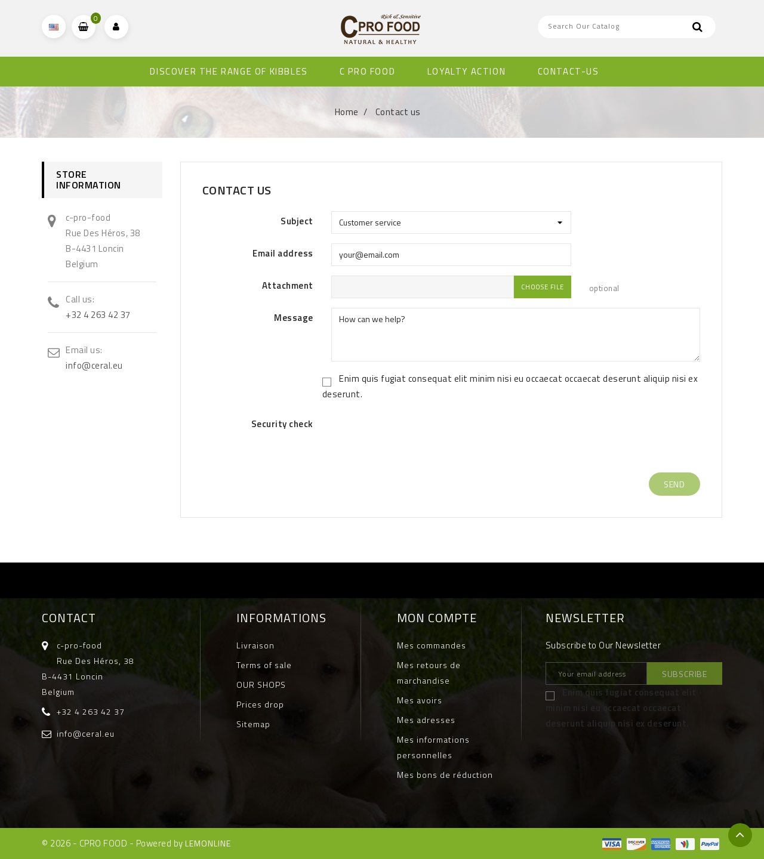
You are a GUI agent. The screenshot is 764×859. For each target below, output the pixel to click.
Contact (69, 617)
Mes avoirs (419, 700)
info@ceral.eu (94, 365)
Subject (297, 221)
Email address (282, 253)
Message (293, 318)
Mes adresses (426, 719)
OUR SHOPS (261, 684)
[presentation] (422, 439)
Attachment (287, 285)
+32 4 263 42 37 (98, 315)
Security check (282, 424)
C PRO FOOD (367, 71)
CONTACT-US (568, 71)
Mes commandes (431, 645)
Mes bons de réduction (445, 774)
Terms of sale (264, 665)
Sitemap (253, 724)
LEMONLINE (208, 843)
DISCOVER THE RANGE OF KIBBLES (228, 71)
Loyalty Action (466, 71)
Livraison (255, 645)
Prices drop (260, 704)
